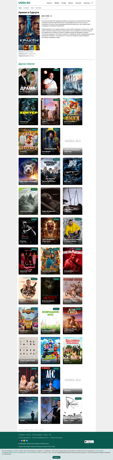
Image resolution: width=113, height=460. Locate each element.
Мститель (23, 241)
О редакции (22, 434)
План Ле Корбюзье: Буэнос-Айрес (70, 419)
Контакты (28, 434)
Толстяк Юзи (24, 122)
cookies (15, 451)
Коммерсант (46, 151)
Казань (21, 446)
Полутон (45, 420)
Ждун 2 (22, 390)
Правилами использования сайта (29, 452)
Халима (66, 361)
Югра (53, 446)
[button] (38, 16)
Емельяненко (68, 271)
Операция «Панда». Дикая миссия (70, 330)
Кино (20, 8)
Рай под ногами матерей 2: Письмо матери (72, 240)
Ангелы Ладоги (69, 92)
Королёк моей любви (49, 271)
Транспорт (87, 3)
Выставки (38, 8)
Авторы (46, 434)
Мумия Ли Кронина (48, 211)
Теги (50, 434)
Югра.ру (46, 443)
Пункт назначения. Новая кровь (48, 240)
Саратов (45, 446)
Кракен (41, 430)
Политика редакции (37, 434)
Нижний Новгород (36, 446)
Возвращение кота (48, 331)
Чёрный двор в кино (49, 181)
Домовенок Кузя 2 (70, 122)
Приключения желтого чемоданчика (49, 91)
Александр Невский (71, 301)
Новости (49, 3)
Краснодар (26, 446)
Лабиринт (67, 390)
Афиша (57, 3)
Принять (56, 457)
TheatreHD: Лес (47, 390)
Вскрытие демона (48, 301)
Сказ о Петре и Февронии (69, 210)
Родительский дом (26, 211)
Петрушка (23, 151)
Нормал (22, 301)
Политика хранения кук (25, 437)
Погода (63, 3)
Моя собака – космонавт (28, 181)
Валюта (70, 3)
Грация (22, 420)
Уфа (49, 446)
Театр (32, 8)
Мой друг (67, 181)
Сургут (32, 430)
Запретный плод (25, 271)
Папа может (46, 361)
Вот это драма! (25, 92)
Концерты (26, 8)
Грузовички (24, 331)
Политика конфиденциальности (40, 437)
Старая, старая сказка (27, 361)
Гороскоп (78, 3)
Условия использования (56, 437)
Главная (21, 430)
